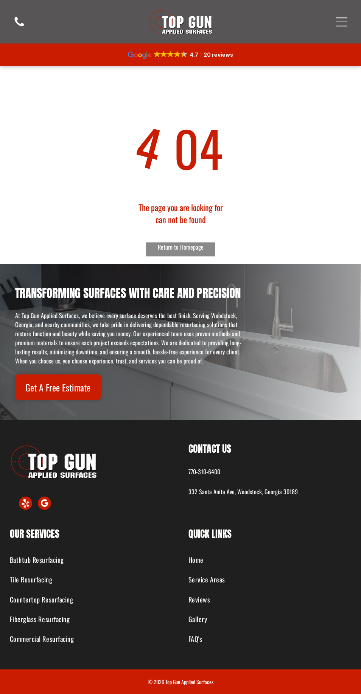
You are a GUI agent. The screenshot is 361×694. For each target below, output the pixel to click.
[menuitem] (91, 560)
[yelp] (25, 504)
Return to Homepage (181, 247)
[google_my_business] (44, 504)
